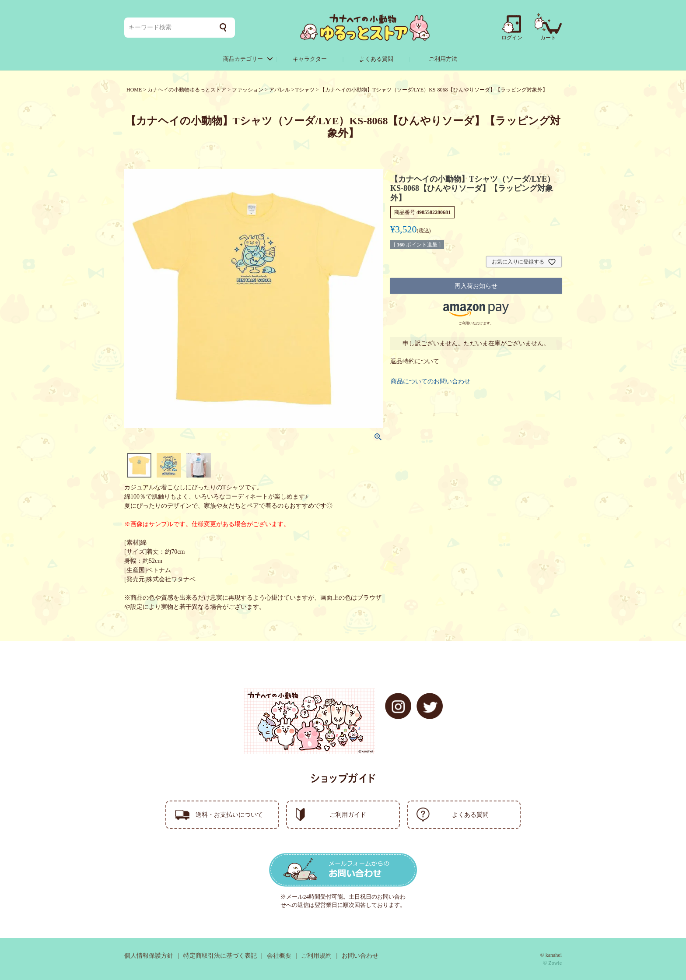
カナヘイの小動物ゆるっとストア (186, 90)
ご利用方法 (443, 59)
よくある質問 (376, 59)
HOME (134, 90)
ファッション (247, 90)
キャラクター (310, 59)
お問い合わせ (360, 955)
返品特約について (414, 361)
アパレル (279, 90)
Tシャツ (304, 90)
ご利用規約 (316, 955)
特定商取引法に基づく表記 (220, 955)
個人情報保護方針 (148, 955)
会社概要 (279, 955)
